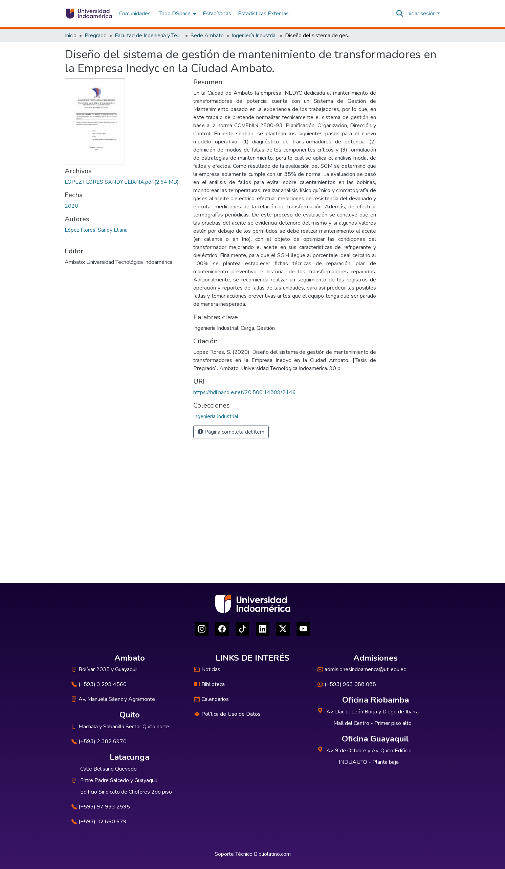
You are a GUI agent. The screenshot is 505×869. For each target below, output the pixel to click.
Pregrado (96, 35)
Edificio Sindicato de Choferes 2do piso (126, 792)
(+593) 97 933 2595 (100, 806)
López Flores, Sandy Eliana (96, 230)
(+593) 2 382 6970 (99, 741)
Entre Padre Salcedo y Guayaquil (118, 780)
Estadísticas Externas (263, 13)
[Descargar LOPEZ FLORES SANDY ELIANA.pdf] (122, 182)
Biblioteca (209, 684)
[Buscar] (400, 13)
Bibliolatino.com (272, 854)
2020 (71, 206)
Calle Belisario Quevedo (108, 769)
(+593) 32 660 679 (99, 821)
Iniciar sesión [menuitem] (421, 13)
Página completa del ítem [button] (231, 432)
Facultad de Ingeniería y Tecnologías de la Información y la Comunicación (148, 35)
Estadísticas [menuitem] (217, 13)
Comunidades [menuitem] (135, 13)
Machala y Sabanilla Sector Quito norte (120, 726)
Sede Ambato (207, 35)
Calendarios (211, 699)
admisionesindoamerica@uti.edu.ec (361, 669)
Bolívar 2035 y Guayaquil (104, 669)
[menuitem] (176, 13)
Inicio (70, 35)
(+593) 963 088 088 (346, 684)
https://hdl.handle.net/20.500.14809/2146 (244, 392)
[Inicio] (88, 13)
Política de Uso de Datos (227, 714)
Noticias (207, 669)
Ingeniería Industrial (254, 35)
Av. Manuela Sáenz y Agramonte (113, 699)
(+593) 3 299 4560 (99, 684)
